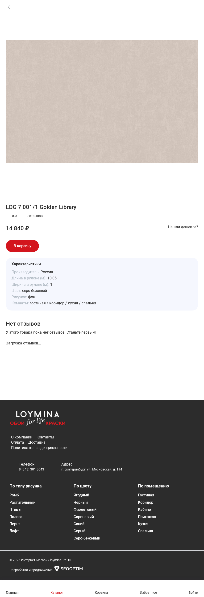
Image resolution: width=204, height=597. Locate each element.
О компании (21, 437)
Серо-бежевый (87, 538)
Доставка (37, 442)
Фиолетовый (85, 509)
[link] (9, 7)
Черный (81, 502)
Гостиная (146, 495)
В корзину (22, 246)
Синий (79, 524)
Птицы (15, 509)
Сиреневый (84, 517)
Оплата (17, 442)
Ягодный (81, 495)
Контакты (45, 437)
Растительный (22, 502)
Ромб (14, 495)
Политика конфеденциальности (39, 448)
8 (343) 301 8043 (31, 469)
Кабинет (145, 509)
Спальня (145, 531)
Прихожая (147, 517)
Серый (79, 531)
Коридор (145, 502)
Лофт (14, 531)
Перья (15, 524)
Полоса (15, 517)
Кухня (143, 524)
